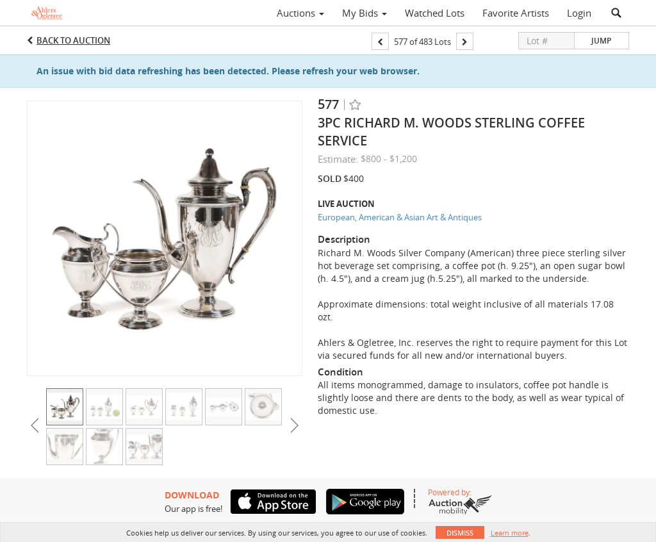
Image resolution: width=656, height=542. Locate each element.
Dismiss (460, 533)
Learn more (510, 533)
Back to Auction (73, 40)
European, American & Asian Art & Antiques (400, 217)
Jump (601, 40)
